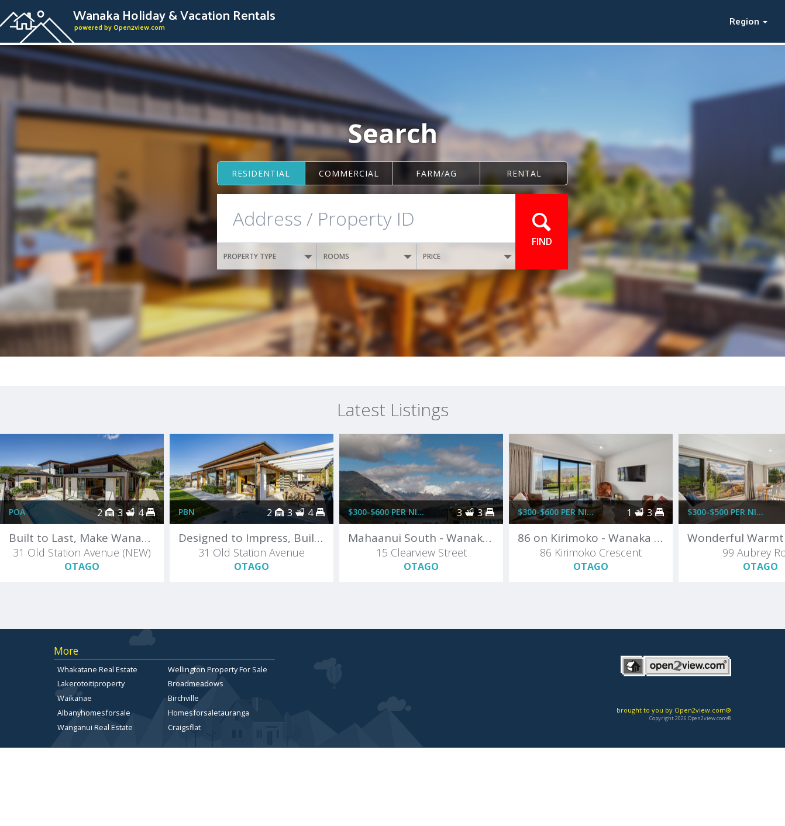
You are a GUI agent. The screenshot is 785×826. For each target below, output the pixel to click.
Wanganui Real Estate (95, 727)
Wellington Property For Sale (217, 669)
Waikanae (74, 698)
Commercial (349, 173)
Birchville (183, 698)
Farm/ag (436, 173)
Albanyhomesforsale (93, 712)
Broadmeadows (195, 683)
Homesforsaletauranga (208, 712)
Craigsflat (184, 727)
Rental (524, 173)
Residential (261, 173)
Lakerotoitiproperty (91, 683)
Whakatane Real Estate (97, 669)
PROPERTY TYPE (267, 256)
